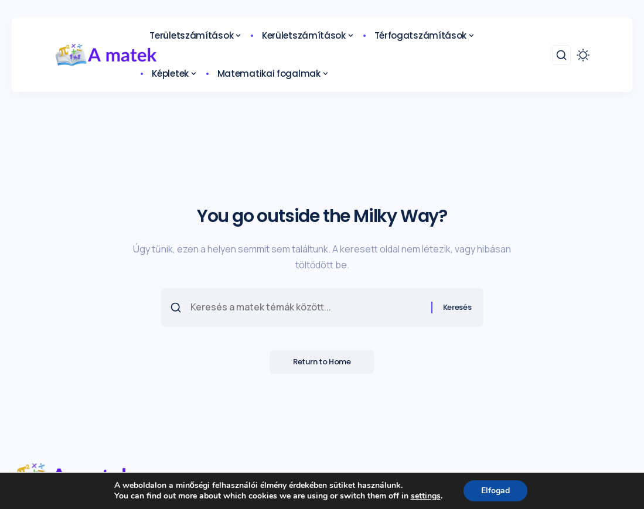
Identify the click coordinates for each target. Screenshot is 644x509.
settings (426, 496)
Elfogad (495, 490)
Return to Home (322, 362)
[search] (561, 55)
